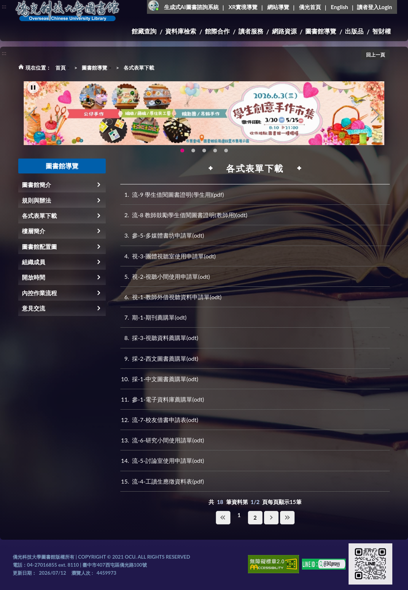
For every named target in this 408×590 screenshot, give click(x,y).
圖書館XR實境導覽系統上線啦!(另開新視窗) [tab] (204, 156)
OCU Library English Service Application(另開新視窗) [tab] (193, 156)
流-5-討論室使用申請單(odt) (162, 460)
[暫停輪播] (33, 93)
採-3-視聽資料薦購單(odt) (159, 337)
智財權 (381, 31)
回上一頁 (375, 55)
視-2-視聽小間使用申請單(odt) (165, 276)
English (339, 7)
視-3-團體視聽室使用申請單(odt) (167, 256)
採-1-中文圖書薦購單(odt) (159, 379)
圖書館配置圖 (39, 246)
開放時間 (33, 277)
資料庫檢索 (180, 31)
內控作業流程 (39, 292)
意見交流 (33, 308)
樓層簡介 (33, 230)
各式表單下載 (139, 68)
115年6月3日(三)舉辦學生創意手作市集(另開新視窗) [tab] (182, 156)
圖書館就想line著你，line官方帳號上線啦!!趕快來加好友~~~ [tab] (226, 156)
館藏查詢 (144, 31)
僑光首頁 (310, 7)
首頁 (60, 68)
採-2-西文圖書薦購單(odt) (159, 358)
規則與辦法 (36, 200)
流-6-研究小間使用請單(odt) (162, 440)
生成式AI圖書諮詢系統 (191, 7)
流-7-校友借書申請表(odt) (159, 419)
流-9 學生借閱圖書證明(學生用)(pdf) (172, 194)
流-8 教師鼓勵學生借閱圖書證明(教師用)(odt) (183, 215)
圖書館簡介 (36, 184)
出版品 (354, 31)
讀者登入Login (374, 7)
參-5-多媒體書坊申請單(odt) (162, 235)
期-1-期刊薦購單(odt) (153, 317)
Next (375, 121)
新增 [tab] (215, 156)
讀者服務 (250, 31)
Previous (33, 121)
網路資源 (284, 31)
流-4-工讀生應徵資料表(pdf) (162, 481)
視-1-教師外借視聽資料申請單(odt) (170, 297)
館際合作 (217, 31)
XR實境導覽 (243, 7)
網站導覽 (278, 7)
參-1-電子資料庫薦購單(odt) (162, 399)
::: (4, 6)
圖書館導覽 (320, 31)
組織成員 (33, 261)
